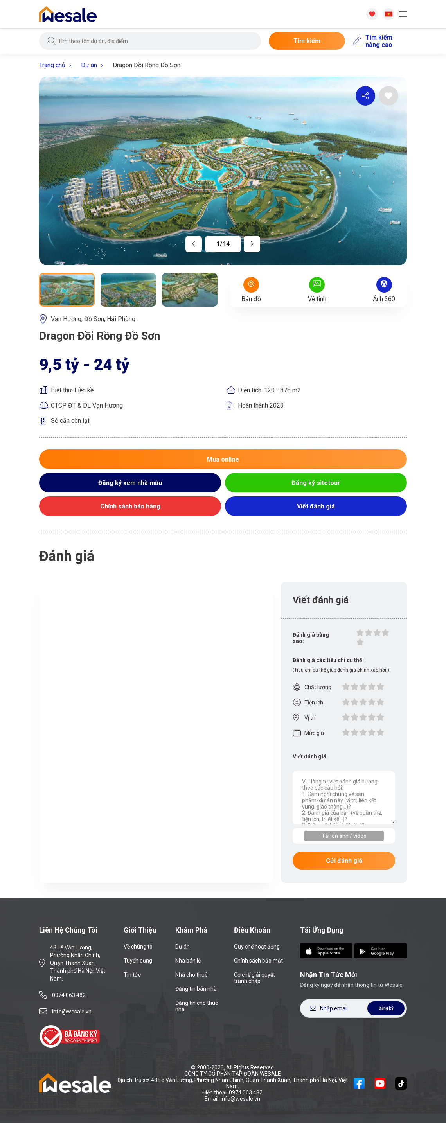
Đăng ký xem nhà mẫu (130, 483)
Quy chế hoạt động (257, 946)
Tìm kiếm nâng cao (372, 41)
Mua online (223, 459)
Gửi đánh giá (344, 860)
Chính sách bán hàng (130, 506)
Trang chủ (58, 65)
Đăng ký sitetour (315, 483)
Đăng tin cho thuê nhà (196, 1006)
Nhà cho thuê (191, 975)
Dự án (95, 65)
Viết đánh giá (316, 506)
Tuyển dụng (138, 961)
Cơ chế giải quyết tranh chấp (254, 978)
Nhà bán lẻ (188, 961)
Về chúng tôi (139, 946)
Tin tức (132, 975)
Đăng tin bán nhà (196, 989)
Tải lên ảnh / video (344, 836)
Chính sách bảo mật (258, 961)
